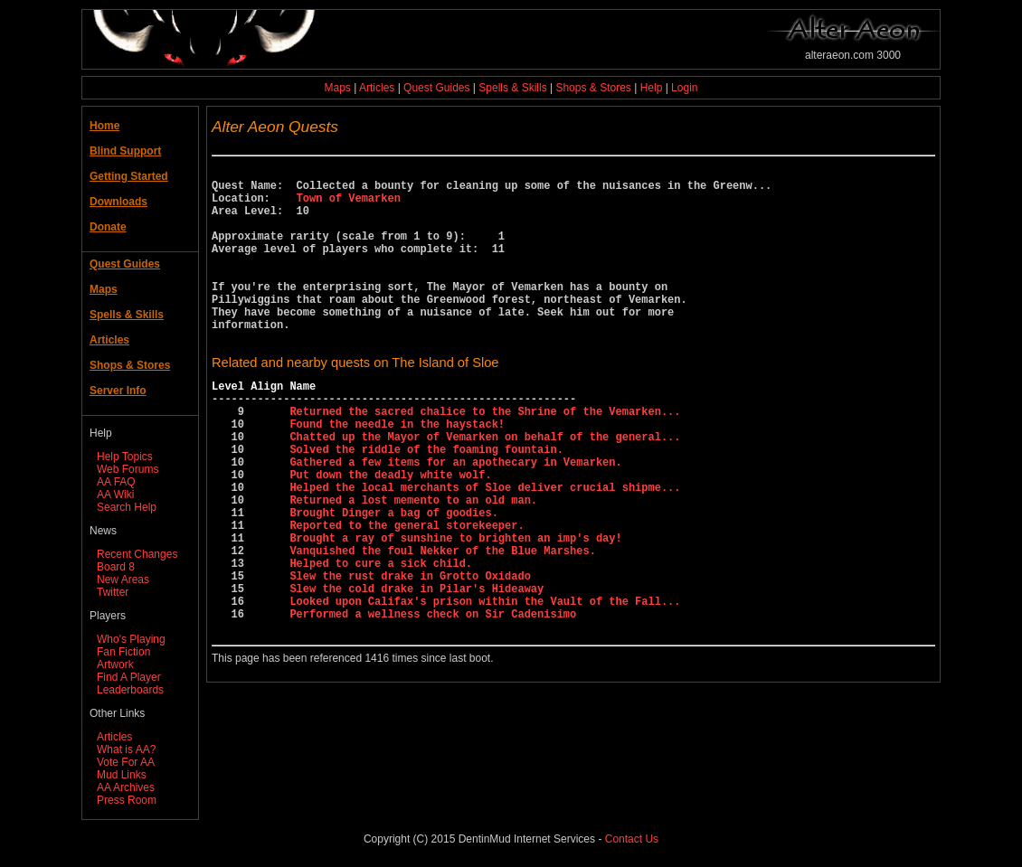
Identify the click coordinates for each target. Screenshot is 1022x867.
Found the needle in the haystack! (397, 472)
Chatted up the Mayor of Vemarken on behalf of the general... (484, 487)
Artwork (115, 664)
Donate (108, 227)
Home (104, 125)
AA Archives (126, 787)
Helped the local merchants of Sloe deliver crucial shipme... (484, 549)
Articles (376, 87)
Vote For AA (126, 762)
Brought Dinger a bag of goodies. (393, 580)
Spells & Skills (512, 87)
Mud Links (122, 774)
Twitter (112, 592)
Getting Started (129, 176)
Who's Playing (131, 639)
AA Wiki (115, 494)
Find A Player (129, 677)
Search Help (126, 507)
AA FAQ (116, 482)
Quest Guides (436, 87)
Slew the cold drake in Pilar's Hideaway (416, 672)
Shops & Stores (592, 87)
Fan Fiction (123, 652)
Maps (338, 87)
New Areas (123, 579)
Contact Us (631, 839)
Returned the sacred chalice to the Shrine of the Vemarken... (484, 457)
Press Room (126, 800)
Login (684, 87)
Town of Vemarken (349, 205)
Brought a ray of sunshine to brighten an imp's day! (455, 610)
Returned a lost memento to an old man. (413, 564)
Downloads (118, 201)
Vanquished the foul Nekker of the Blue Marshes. (442, 626)
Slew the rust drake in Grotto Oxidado (409, 656)
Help (651, 87)
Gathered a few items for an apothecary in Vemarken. (455, 518)
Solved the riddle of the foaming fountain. (426, 503)
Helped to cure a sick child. (380, 641)
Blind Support (125, 151)
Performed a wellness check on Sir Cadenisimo (432, 703)
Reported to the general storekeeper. (406, 595)
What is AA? (126, 749)
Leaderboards (130, 689)
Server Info (118, 390)
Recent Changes (137, 554)
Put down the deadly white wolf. (390, 534)
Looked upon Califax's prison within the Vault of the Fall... (484, 687)
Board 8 (116, 567)
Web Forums (127, 469)
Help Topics (125, 456)
